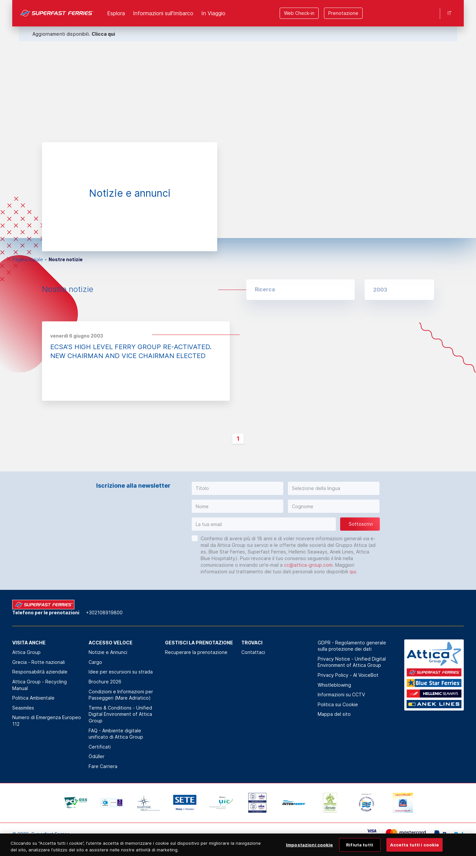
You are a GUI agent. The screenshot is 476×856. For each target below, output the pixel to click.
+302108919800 (104, 612)
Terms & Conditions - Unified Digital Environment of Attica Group (120, 714)
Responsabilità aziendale (39, 671)
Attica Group (26, 652)
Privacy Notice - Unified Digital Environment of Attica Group (352, 662)
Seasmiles (23, 708)
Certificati (100, 747)
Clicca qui (103, 34)
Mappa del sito (334, 714)
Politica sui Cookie (338, 704)
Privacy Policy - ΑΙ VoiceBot (348, 675)
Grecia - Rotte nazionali (38, 662)
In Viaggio (213, 13)
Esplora (116, 13)
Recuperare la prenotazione (196, 652)
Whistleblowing (334, 685)
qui (352, 571)
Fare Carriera (103, 766)
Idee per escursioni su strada (121, 671)
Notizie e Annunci (108, 652)
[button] (399, 290)
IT (450, 13)
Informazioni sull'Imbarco (163, 13)
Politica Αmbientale (33, 698)
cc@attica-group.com (308, 565)
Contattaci (253, 652)
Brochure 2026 (105, 681)
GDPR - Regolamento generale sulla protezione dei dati (352, 646)
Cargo (95, 662)
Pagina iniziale (27, 259)
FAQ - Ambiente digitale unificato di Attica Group (116, 734)
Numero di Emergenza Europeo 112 (46, 720)
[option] (238, 119)
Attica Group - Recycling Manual (39, 685)
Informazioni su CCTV (341, 694)
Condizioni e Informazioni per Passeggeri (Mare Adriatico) (121, 695)
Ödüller (96, 756)
